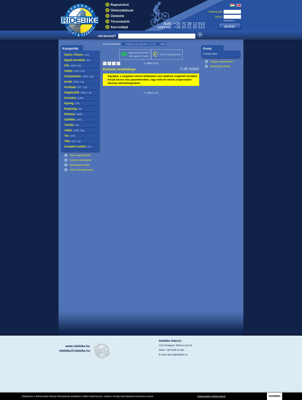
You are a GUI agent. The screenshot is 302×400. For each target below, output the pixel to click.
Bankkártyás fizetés (80, 165)
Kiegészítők (77, 92)
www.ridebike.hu (77, 346)
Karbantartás (78, 76)
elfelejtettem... (230, 21)
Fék (72, 65)
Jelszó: (219, 16)
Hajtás (74, 70)
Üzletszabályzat (122, 10)
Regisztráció (120, 4)
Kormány (73, 97)
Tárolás (71, 124)
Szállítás (72, 119)
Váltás (74, 130)
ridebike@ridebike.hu (74, 350)
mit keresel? (107, 36)
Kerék (74, 81)
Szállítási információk (80, 160)
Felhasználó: (215, 11)
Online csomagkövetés (81, 169)
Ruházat (73, 114)
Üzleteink (117, 16)
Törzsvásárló (120, 21)
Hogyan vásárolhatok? (221, 61)
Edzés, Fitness (76, 54)
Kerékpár (75, 87)
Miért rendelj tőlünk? (80, 155)
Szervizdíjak (119, 27)
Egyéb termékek (77, 60)
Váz (69, 135)
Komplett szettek (77, 146)
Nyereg (72, 103)
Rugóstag (73, 108)
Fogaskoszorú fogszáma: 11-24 (140, 44)
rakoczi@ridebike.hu (177, 354)
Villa (72, 141)
